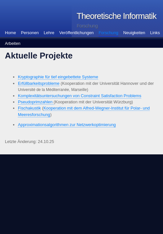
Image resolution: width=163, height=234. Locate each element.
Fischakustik (29, 108)
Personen (30, 32)
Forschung (108, 32)
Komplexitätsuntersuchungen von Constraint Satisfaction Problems (79, 95)
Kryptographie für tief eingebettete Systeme (58, 76)
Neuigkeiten (134, 32)
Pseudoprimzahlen (36, 101)
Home (10, 32)
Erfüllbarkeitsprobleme (38, 83)
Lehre (49, 32)
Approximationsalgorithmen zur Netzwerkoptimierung (67, 124)
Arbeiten (13, 43)
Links (155, 32)
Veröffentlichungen (76, 32)
